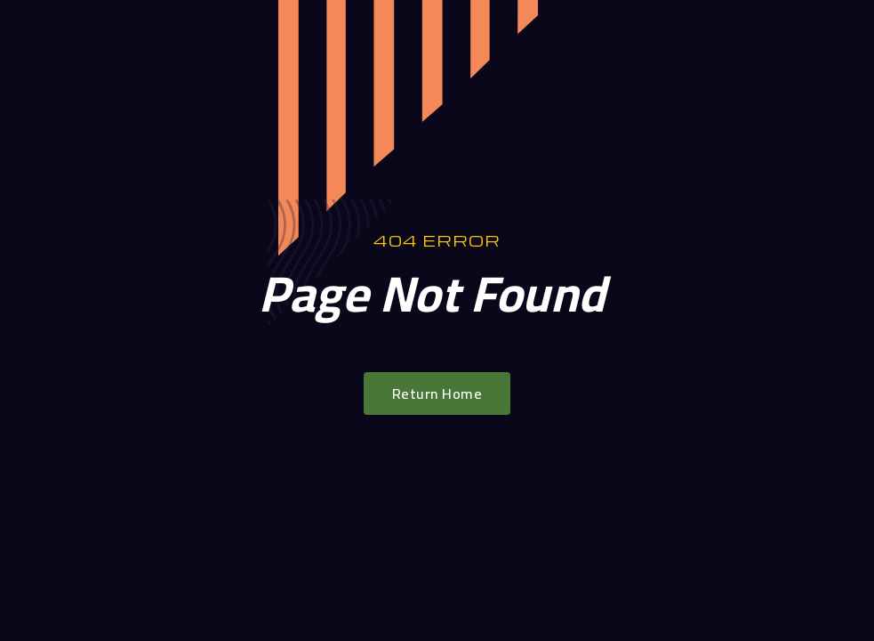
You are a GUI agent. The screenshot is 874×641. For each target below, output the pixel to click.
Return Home (437, 393)
